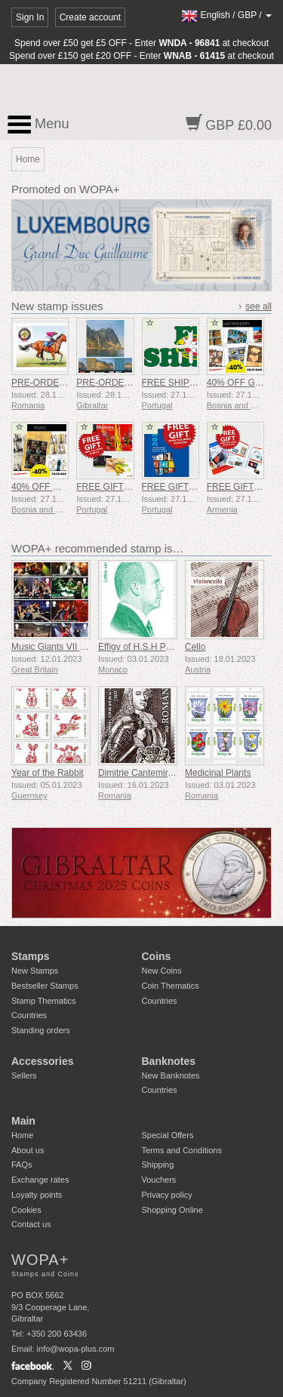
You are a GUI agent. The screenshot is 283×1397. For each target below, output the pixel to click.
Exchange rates (40, 1179)
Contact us (31, 1224)
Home (22, 1135)
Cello (195, 647)
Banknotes (169, 1061)
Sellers (24, 1075)
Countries (29, 1015)
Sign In (30, 17)
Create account (90, 17)
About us (27, 1150)
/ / (226, 15)
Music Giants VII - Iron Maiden (72, 647)
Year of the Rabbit (47, 773)
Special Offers (168, 1135)
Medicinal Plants (218, 773)
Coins (156, 956)
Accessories (42, 1061)
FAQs (21, 1164)
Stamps (30, 956)
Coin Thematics (170, 985)
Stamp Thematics (43, 1000)
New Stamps (34, 970)
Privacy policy (167, 1194)
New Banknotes (171, 1075)
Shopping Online (172, 1209)
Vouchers (159, 1179)
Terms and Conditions (182, 1150)
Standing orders (40, 1030)
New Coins (162, 970)
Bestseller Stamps (44, 985)
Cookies (26, 1209)
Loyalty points (36, 1194)
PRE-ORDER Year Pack (125, 382)
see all (258, 306)
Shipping (158, 1164)
